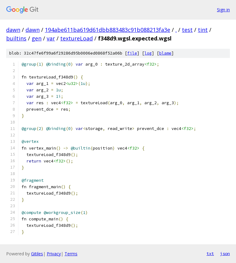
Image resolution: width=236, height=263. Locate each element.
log (148, 53)
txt (210, 253)
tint (203, 29)
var (51, 38)
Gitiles (37, 254)
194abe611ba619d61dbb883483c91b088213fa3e (107, 29)
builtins (16, 38)
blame (165, 53)
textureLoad (76, 38)
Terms (71, 254)
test (187, 29)
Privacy (54, 254)
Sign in (223, 10)
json (225, 253)
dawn (13, 29)
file (132, 53)
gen (36, 38)
